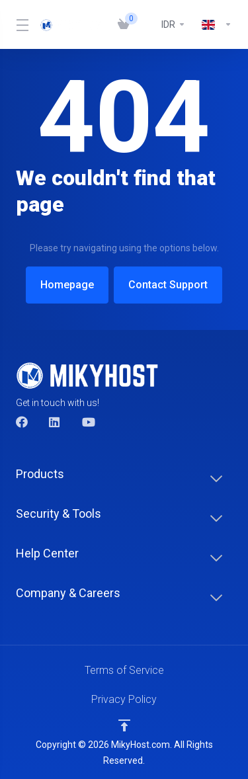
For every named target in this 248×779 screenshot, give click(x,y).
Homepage (65, 284)
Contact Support (170, 284)
